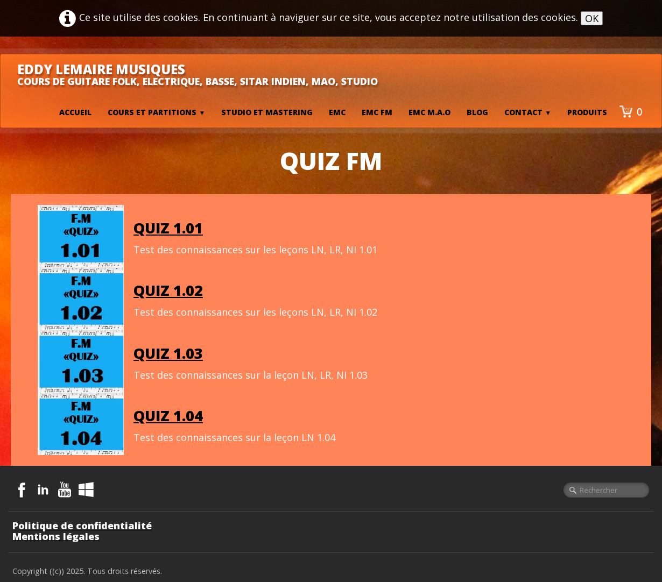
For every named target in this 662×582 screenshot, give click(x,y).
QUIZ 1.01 (168, 228)
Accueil (75, 112)
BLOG (477, 112)
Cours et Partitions (156, 112)
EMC (337, 112)
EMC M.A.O (429, 112)
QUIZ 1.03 (168, 353)
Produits (587, 112)
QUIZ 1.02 (168, 290)
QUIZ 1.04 (168, 415)
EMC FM (377, 112)
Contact (527, 112)
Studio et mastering (267, 112)
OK (591, 18)
